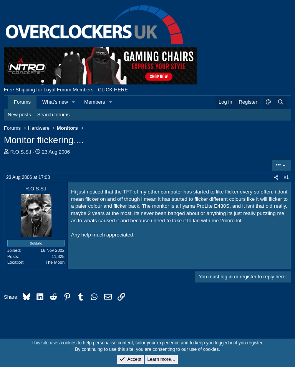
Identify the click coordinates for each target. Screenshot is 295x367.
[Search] (280, 102)
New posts (19, 114)
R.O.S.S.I (20, 152)
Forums (22, 102)
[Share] (276, 177)
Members (94, 102)
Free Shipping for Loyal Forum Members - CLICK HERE (66, 90)
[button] (74, 102)
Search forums (53, 114)
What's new (55, 102)
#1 (286, 177)
